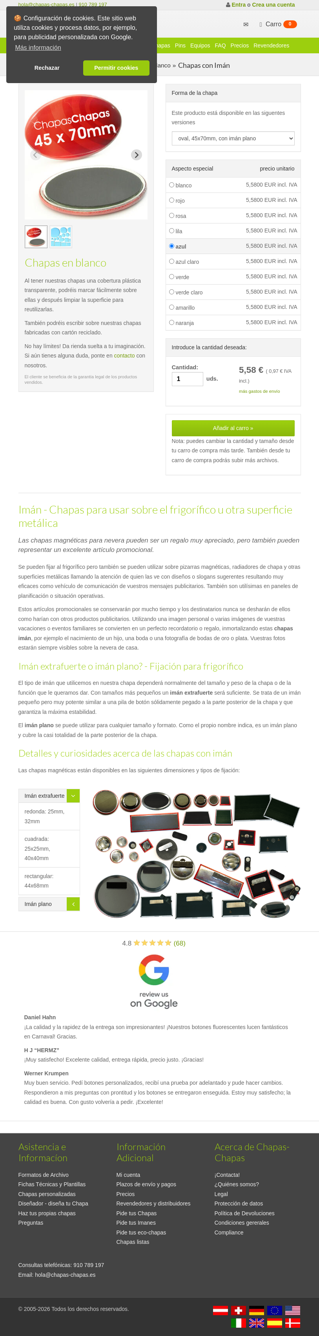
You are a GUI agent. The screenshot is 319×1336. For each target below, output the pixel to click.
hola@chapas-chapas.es (46, 4)
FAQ (220, 45)
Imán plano (38, 904)
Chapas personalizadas (47, 1194)
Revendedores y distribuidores (154, 1203)
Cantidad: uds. (195, 375)
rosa (177, 216)
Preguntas (31, 1223)
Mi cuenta (128, 1175)
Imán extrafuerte (45, 796)
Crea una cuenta (273, 5)
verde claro (186, 292)
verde (179, 277)
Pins (180, 45)
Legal (221, 1194)
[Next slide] (136, 154)
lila (175, 231)
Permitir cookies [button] (116, 68)
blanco (180, 185)
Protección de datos (239, 1203)
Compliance (229, 1232)
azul (177, 246)
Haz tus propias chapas (47, 1213)
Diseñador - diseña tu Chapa (53, 1203)
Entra (239, 5)
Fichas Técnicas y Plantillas (52, 1184)
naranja (181, 323)
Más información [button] (38, 47)
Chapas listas (133, 1242)
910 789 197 (92, 4)
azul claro (184, 262)
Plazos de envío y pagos (147, 1184)
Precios (240, 45)
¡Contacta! (227, 1175)
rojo (177, 201)
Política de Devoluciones (245, 1213)
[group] (36, 236)
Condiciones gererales (242, 1223)
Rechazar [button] (47, 68)
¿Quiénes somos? (237, 1184)
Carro (277, 24)
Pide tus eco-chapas (141, 1232)
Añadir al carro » (233, 428)
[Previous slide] (35, 154)
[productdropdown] (233, 138)
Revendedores (271, 45)
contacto (124, 355)
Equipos (200, 45)
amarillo (182, 308)
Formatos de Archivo (43, 1175)
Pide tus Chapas (137, 1213)
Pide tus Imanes (136, 1223)
